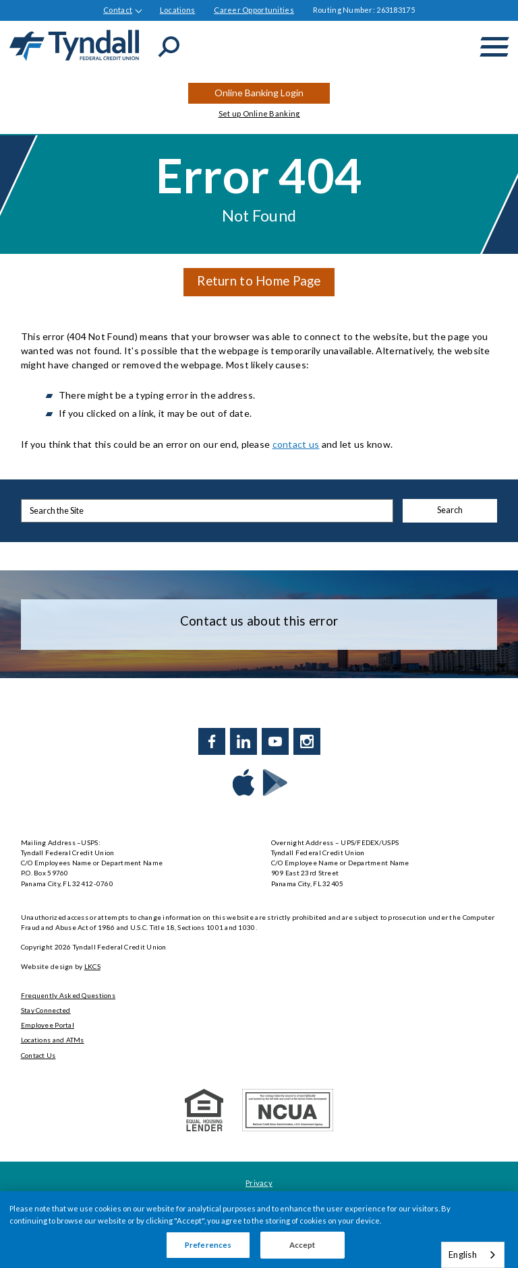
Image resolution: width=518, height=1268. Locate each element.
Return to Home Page (258, 280)
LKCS (92, 966)
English (463, 1254)
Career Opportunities (254, 9)
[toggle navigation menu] (494, 47)
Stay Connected (46, 1010)
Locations (178, 9)
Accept (302, 1244)
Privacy (259, 1182)
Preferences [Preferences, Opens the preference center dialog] (208, 1244)
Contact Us (38, 1055)
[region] (259, 1229)
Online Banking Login (259, 92)
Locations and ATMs (52, 1040)
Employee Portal (47, 1025)
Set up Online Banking (259, 113)
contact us (296, 444)
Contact (117, 9)
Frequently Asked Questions (68, 995)
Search (450, 510)
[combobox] (473, 1255)
